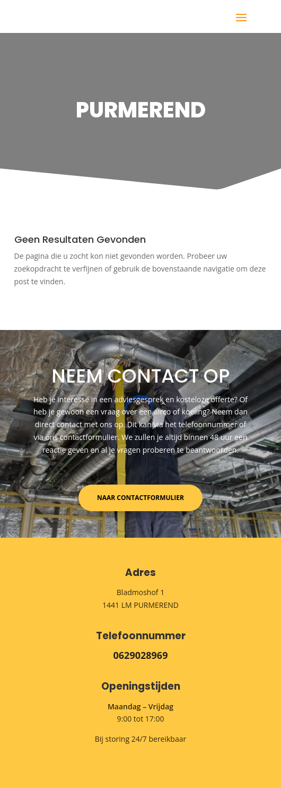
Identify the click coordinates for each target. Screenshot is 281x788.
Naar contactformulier (140, 497)
